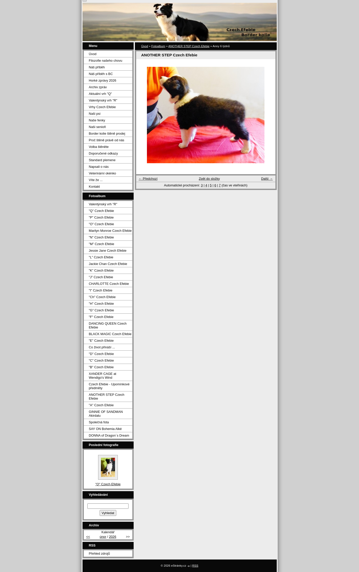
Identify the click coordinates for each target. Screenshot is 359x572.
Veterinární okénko (102, 173)
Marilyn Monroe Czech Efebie (110, 231)
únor (103, 537)
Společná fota (99, 422)
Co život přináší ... (102, 347)
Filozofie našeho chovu (105, 60)
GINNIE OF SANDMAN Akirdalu (106, 413)
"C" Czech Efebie (101, 360)
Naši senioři (97, 127)
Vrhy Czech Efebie (102, 107)
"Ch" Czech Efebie (102, 297)
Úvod (144, 46)
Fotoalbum (158, 46)
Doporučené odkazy (103, 153)
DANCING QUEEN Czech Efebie (108, 325)
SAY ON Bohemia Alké (105, 429)
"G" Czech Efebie (101, 310)
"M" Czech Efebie (101, 244)
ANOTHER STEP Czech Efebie (189, 46)
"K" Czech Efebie (101, 270)
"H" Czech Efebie (101, 304)
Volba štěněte (99, 147)
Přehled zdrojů (99, 553)
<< (88, 537)
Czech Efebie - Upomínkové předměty (109, 386)
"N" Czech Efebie (101, 237)
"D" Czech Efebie (101, 354)
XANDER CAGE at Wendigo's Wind (102, 375)
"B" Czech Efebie (101, 367)
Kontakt (94, 186)
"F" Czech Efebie (101, 317)
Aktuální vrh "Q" (100, 94)
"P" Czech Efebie (101, 217)
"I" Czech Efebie (100, 290)
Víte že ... (96, 180)
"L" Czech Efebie (101, 257)
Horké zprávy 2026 (102, 80)
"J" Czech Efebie (101, 277)
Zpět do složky (209, 179)
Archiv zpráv (98, 87)
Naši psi (95, 114)
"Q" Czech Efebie (101, 211)
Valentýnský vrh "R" (103, 100)
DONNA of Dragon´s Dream (109, 435)
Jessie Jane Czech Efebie (107, 250)
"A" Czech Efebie (101, 405)
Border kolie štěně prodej (107, 133)
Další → (267, 179)
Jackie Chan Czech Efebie (108, 264)
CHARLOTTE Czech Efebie (109, 284)
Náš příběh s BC (101, 74)
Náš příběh (97, 67)
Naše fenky (97, 120)
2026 (112, 537)
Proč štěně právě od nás (106, 140)
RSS (195, 565)
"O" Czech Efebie (101, 224)
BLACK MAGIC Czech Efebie (110, 334)
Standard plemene (102, 160)
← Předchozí (148, 179)
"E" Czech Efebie (101, 340)
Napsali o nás (99, 167)
